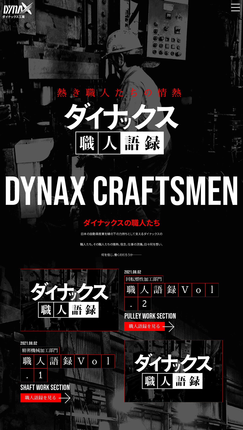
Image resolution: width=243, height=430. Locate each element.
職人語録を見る (144, 326)
